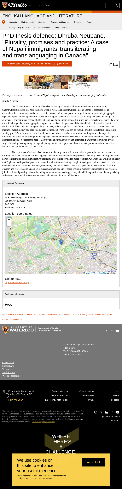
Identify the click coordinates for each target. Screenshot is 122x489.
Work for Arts (8, 372)
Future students (70, 314)
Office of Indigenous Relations (43, 422)
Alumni (5, 319)
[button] (96, 5)
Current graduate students (51, 314)
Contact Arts (8, 362)
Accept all (93, 462)
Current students (31, 314)
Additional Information (15, 294)
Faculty (105, 314)
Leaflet (87, 273)
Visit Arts (6, 369)
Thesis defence (15, 319)
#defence (19, 314)
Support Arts (8, 366)
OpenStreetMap (100, 273)
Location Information (14, 183)
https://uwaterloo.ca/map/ (17, 282)
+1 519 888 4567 (14, 400)
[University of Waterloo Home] (14, 5)
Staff (111, 314)
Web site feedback (10, 376)
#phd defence (8, 314)
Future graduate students (90, 314)
